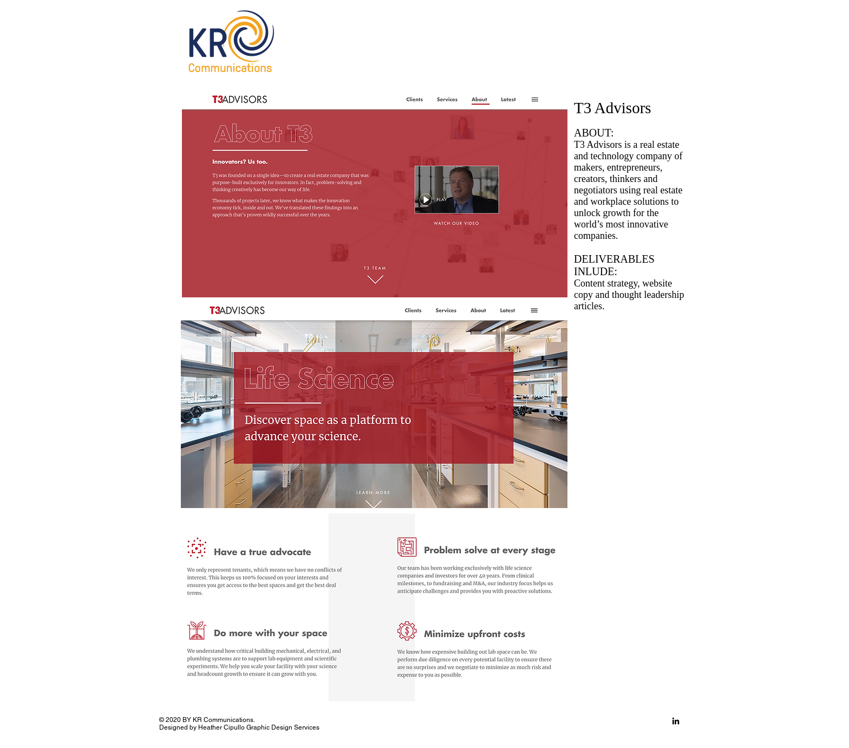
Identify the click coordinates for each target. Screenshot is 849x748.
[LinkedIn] (676, 721)
